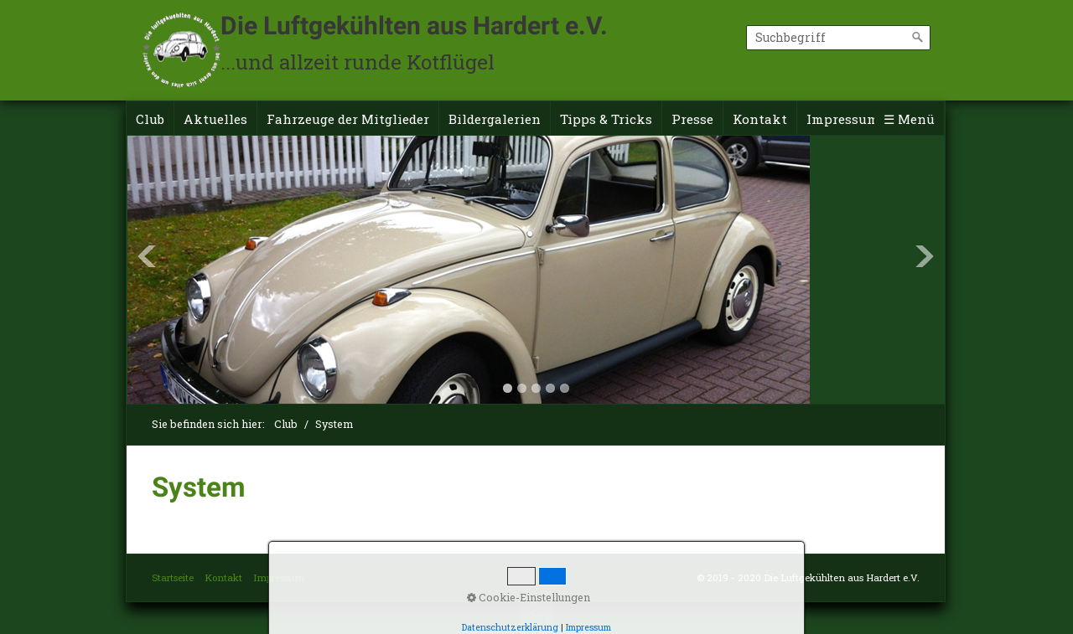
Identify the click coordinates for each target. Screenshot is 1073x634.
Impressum (842, 119)
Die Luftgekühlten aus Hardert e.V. (414, 25)
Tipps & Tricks (606, 119)
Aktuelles (215, 119)
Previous (147, 256)
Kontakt (760, 119)
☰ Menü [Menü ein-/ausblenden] (909, 119)
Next (925, 256)
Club (150, 119)
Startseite (173, 577)
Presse (692, 119)
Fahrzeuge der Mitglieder (348, 119)
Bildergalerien (494, 119)
